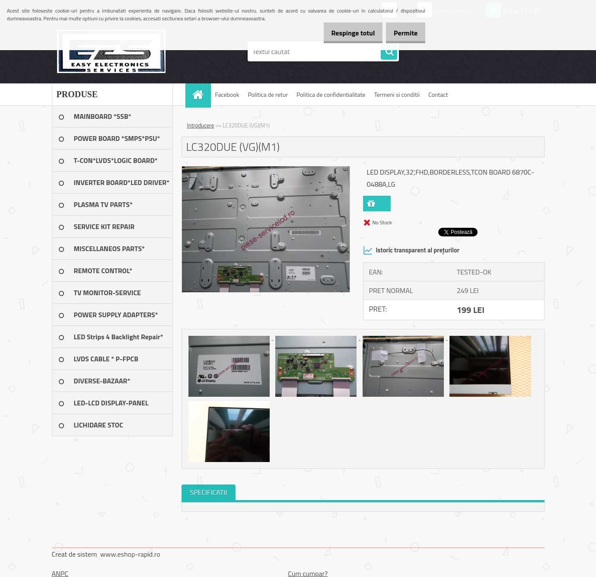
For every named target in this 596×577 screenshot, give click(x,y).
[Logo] (111, 51)
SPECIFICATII (208, 492)
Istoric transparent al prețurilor (411, 250)
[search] (389, 52)
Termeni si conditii (397, 94)
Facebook (227, 94)
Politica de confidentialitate (330, 94)
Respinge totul (344, 33)
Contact (438, 94)
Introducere (200, 125)
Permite (402, 33)
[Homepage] (201, 94)
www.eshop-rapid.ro (130, 554)
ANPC (60, 573)
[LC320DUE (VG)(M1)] (266, 170)
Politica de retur (268, 94)
